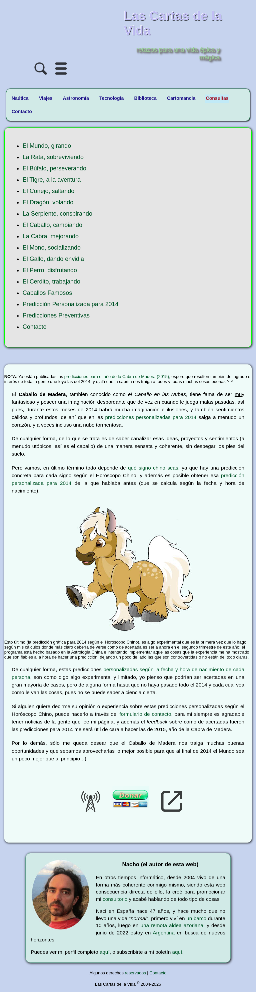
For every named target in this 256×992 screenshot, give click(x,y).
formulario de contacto (145, 714)
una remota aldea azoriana (171, 925)
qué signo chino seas (153, 468)
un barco (196, 918)
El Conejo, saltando (48, 191)
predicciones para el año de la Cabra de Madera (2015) (116, 376)
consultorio (115, 899)
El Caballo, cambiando (52, 225)
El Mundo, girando (47, 145)
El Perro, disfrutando (50, 270)
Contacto (35, 326)
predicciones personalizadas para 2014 (151, 417)
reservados (135, 972)
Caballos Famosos (47, 293)
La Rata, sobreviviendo (53, 157)
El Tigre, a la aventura (52, 179)
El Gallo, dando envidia (53, 259)
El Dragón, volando (48, 202)
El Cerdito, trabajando (51, 281)
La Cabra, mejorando (51, 236)
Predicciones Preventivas (56, 315)
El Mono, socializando (52, 247)
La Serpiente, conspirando (57, 213)
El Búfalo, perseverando (54, 168)
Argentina (164, 932)
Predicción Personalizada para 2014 (71, 304)
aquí (105, 952)
